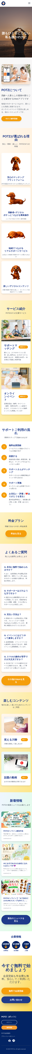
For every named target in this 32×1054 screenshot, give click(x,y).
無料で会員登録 (16, 991)
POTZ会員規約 (5, 1033)
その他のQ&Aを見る (16, 680)
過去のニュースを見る (16, 919)
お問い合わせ (16, 1000)
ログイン (9, 1022)
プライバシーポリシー (8, 1036)
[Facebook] (9, 1040)
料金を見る (16, 533)
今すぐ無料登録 (11, 119)
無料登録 (9, 1027)
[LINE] (13, 1040)
